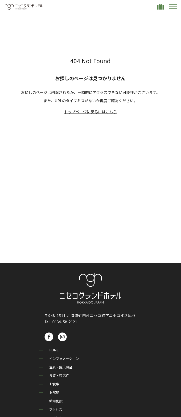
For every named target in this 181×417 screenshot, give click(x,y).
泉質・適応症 (60, 374)
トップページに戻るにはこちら (90, 111)
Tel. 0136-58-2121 (61, 322)
